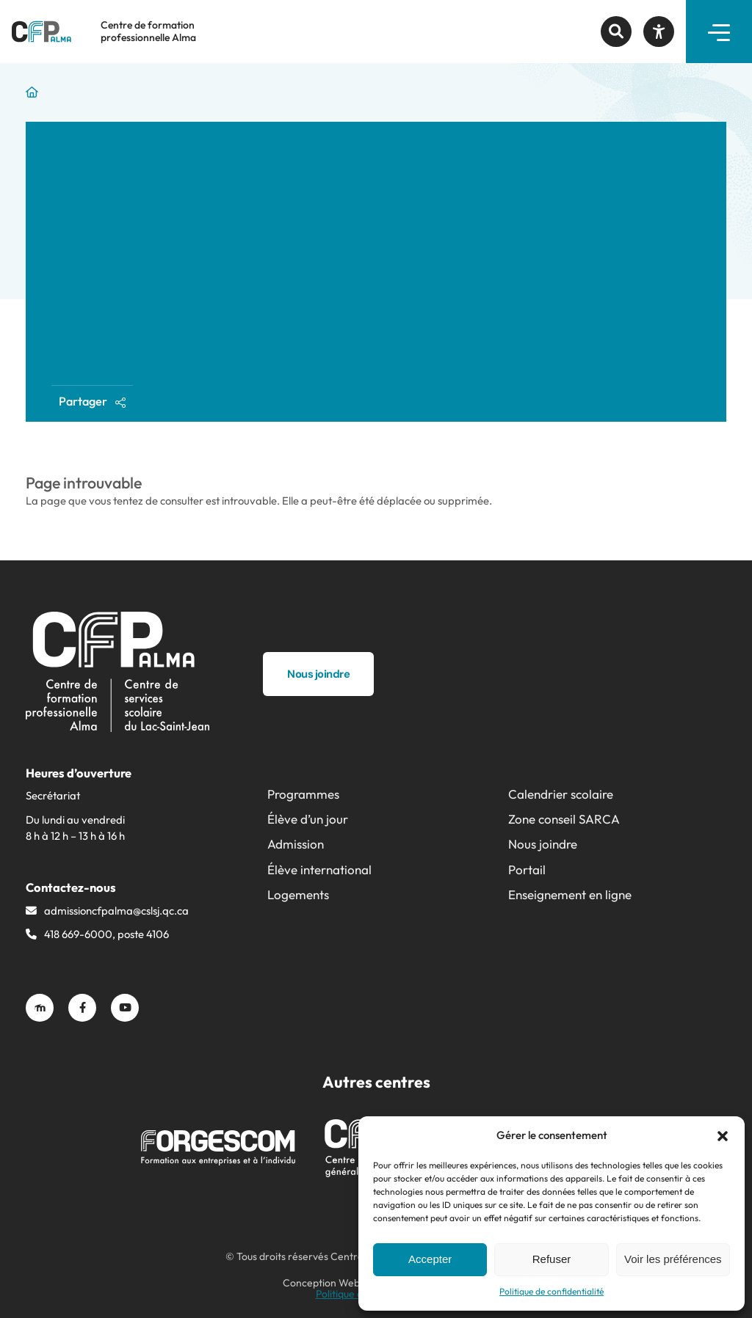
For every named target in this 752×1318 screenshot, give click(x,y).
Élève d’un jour (307, 819)
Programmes (303, 794)
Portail (527, 869)
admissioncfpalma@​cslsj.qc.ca (116, 911)
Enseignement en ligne (570, 894)
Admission (295, 844)
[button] (722, 1136)
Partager (92, 401)
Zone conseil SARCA (564, 819)
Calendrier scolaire (560, 794)
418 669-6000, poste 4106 (106, 934)
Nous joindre (542, 844)
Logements (298, 894)
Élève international (319, 869)
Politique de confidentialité (551, 1291)
